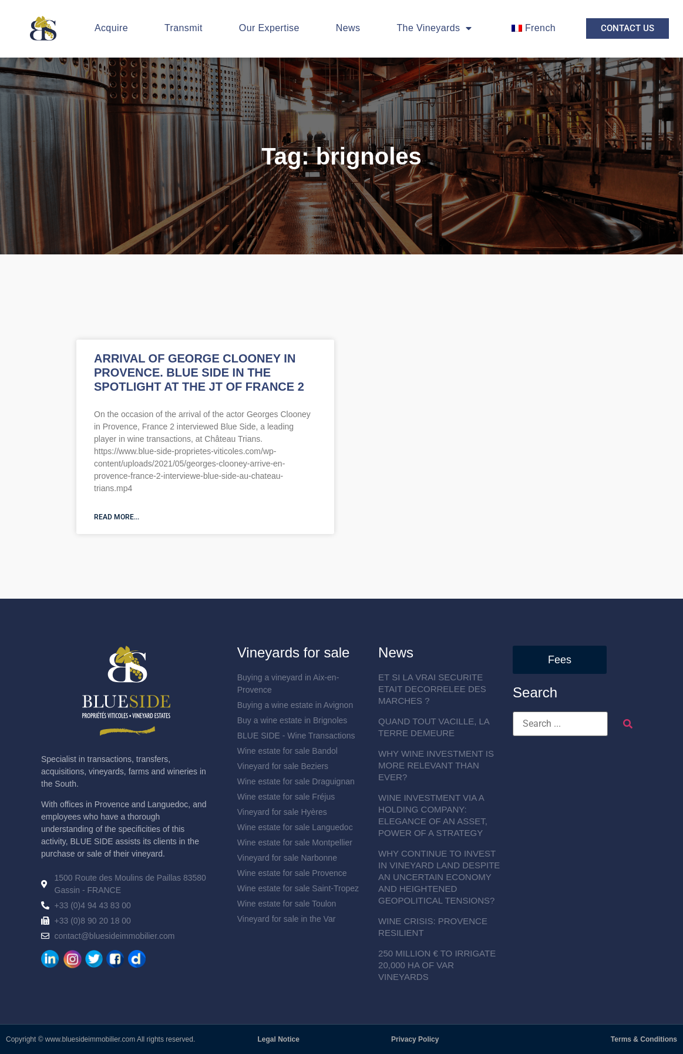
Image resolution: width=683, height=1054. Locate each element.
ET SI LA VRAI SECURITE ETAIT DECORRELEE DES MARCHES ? (432, 689)
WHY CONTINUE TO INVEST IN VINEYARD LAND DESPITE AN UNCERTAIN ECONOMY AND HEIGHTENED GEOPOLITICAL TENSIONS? (439, 876)
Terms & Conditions (644, 1039)
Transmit (183, 28)
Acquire (111, 28)
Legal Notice (279, 1039)
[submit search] (628, 724)
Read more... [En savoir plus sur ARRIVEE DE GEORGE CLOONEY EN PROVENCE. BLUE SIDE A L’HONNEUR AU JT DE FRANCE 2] (116, 517)
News (348, 28)
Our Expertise (269, 28)
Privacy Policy (415, 1039)
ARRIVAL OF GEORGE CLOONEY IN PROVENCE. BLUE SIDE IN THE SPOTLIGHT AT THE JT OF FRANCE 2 (199, 372)
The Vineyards (434, 28)
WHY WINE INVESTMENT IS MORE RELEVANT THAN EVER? (436, 765)
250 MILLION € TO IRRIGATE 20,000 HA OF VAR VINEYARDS (437, 965)
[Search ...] (560, 723)
